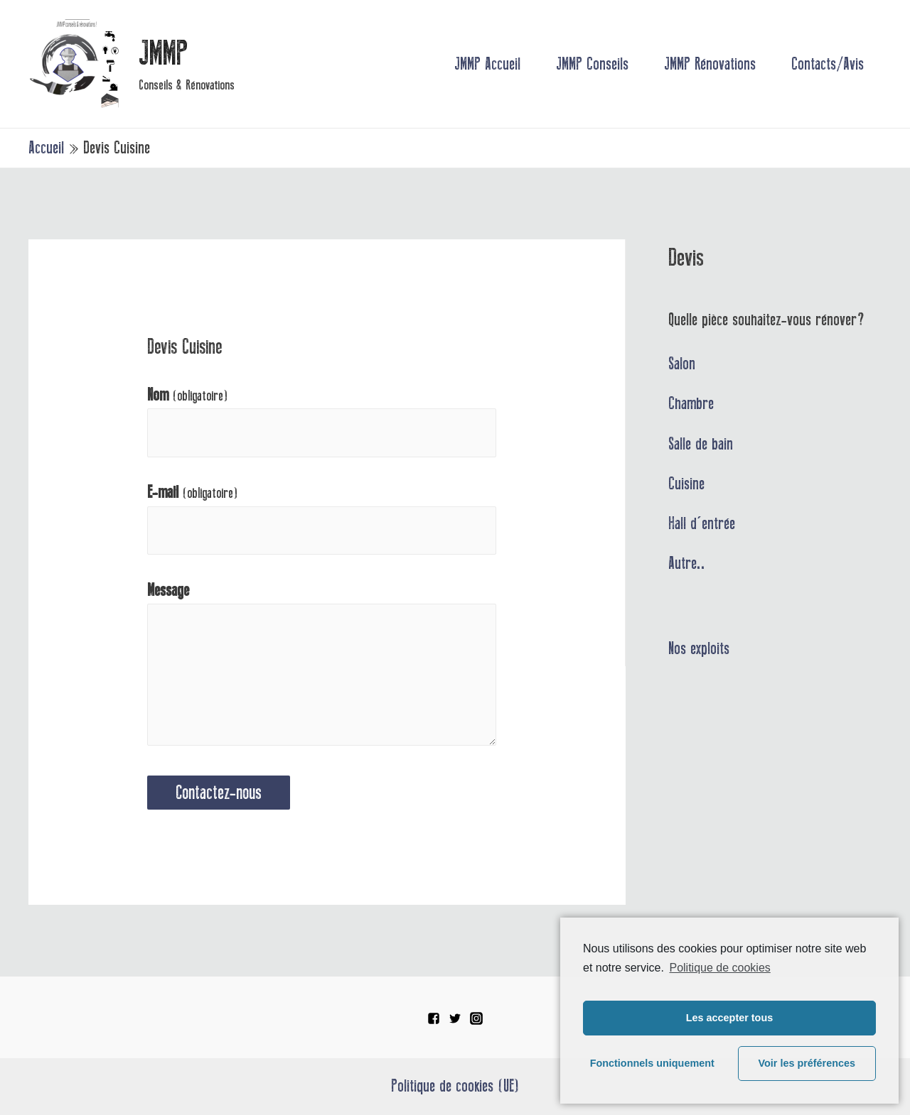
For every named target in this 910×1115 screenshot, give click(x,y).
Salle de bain (700, 444)
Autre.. (686, 563)
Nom (187, 395)
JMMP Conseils (592, 64)
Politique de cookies (719, 968)
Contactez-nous (219, 792)
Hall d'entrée (701, 523)
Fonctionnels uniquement (652, 1063)
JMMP (163, 53)
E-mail (192, 492)
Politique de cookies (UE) (455, 1086)
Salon (681, 363)
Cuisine (686, 483)
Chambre (691, 403)
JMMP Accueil (487, 64)
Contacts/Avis (827, 64)
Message (168, 590)
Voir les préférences (807, 1063)
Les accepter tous (729, 1017)
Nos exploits (698, 648)
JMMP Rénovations (710, 64)
